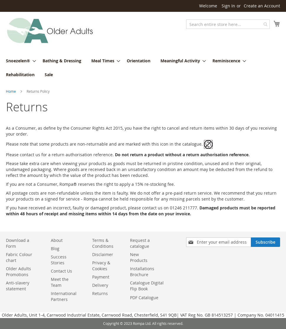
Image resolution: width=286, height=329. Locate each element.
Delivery (100, 285)
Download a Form (17, 243)
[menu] (143, 68)
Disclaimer (102, 254)
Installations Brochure (142, 271)
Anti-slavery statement (17, 285)
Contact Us (61, 271)
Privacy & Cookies (101, 265)
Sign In (228, 6)
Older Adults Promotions (18, 271)
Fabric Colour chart (19, 257)
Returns (100, 293)
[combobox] (228, 24)
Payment (100, 277)
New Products (138, 257)
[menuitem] (19, 61)
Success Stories (58, 260)
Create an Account (262, 6)
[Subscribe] (265, 242)
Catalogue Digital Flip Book (147, 285)
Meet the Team (60, 282)
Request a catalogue (140, 243)
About (57, 240)
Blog (55, 248)
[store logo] (50, 31)
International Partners (64, 296)
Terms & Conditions (102, 243)
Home (11, 91)
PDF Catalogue (144, 297)
